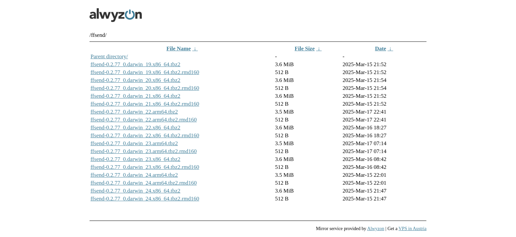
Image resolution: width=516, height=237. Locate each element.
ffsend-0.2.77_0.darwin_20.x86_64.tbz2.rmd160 (144, 88)
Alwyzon (375, 228)
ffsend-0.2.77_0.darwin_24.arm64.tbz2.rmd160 (143, 183)
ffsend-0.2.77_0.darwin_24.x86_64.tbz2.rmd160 (144, 199)
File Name (179, 48)
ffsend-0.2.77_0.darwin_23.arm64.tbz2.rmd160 (143, 151)
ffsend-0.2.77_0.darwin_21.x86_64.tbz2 (135, 96)
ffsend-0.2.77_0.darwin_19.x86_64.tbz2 (135, 64)
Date (380, 48)
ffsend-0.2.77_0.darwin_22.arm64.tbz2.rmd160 (143, 120)
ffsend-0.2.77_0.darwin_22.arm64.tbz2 (134, 112)
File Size (305, 48)
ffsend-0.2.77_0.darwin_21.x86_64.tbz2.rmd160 (144, 104)
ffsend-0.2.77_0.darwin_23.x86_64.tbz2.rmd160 (144, 167)
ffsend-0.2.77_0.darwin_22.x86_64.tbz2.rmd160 (144, 135)
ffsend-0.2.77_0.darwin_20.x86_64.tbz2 (135, 80)
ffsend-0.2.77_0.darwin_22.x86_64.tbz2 (135, 127)
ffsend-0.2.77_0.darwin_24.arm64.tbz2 (134, 175)
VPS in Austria (412, 228)
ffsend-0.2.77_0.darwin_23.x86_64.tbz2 (135, 159)
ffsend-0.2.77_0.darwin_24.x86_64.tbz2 (135, 191)
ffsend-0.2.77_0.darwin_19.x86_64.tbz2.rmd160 (144, 72)
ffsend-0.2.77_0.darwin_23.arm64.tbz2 (134, 143)
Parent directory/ (109, 56)
